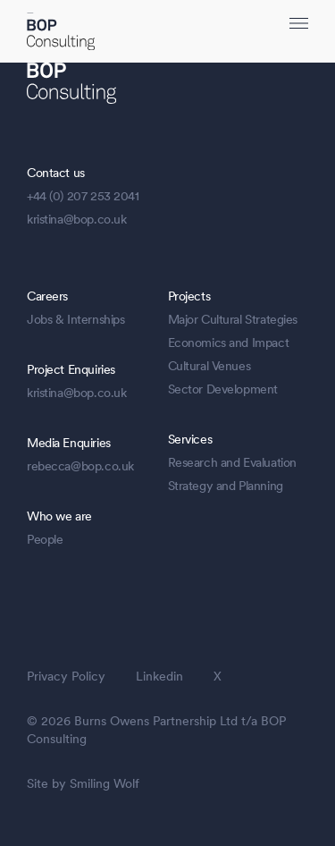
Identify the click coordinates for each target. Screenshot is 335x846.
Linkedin (159, 676)
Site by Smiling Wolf (83, 783)
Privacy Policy (66, 676)
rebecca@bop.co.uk (80, 466)
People (45, 539)
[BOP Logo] (61, 33)
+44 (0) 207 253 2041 (83, 196)
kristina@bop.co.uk (76, 219)
